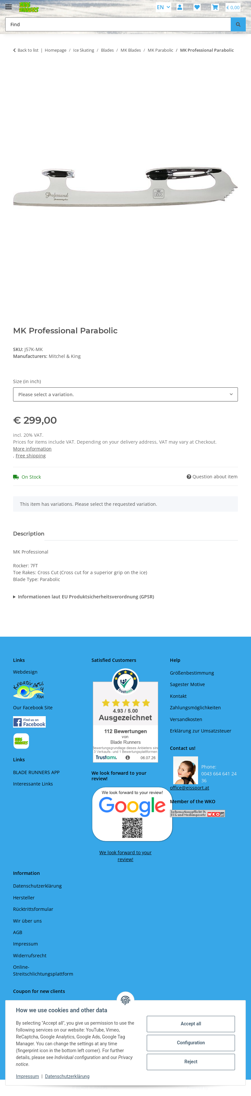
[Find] (238, 24)
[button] (179, 7)
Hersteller (24, 897)
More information (32, 449)
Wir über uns (27, 921)
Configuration (191, 1042)
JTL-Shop (217, 1087)
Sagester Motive (187, 684)
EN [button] (160, 7)
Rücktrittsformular (33, 909)
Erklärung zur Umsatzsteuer (200, 731)
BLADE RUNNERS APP (36, 772)
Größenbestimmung (192, 673)
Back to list (28, 50)
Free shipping (31, 455)
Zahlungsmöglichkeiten (195, 707)
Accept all (191, 1023)
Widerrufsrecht (29, 955)
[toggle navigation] (8, 4)
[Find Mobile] (118, 24)
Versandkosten (186, 719)
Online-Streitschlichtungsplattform (43, 970)
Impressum (27, 1076)
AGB (17, 932)
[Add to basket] (18, 70)
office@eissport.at (189, 788)
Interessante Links (33, 784)
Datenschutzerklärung (67, 1076)
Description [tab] (28, 534)
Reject (190, 1061)
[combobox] (125, 394)
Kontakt (178, 696)
